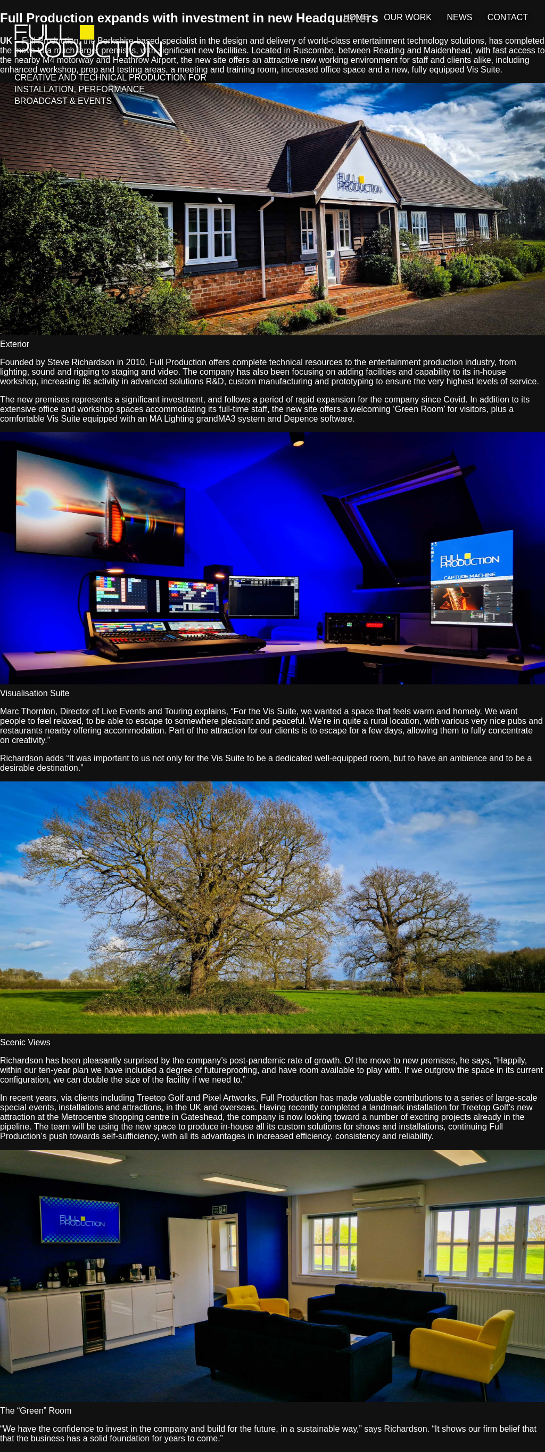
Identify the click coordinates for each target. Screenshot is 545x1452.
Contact (508, 17)
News (459, 17)
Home (356, 17)
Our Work (408, 17)
